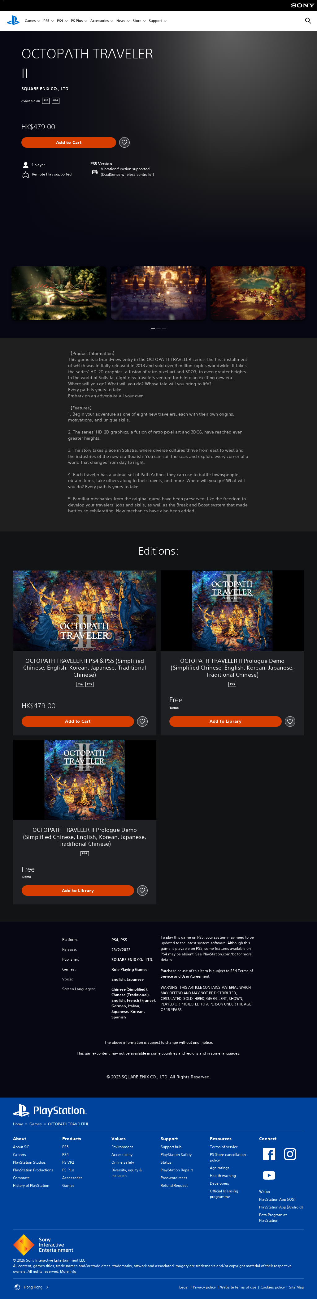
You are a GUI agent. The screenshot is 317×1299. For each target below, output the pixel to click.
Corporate (21, 1177)
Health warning (223, 1175)
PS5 (46, 21)
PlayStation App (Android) (281, 1207)
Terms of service (224, 1146)
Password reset (174, 1177)
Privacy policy (204, 1287)
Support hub (171, 1146)
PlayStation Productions (33, 1170)
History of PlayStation (31, 1185)
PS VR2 (68, 1162)
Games (30, 21)
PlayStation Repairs (177, 1170)
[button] (153, 328)
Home (18, 1124)
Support (155, 21)
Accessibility (121, 1154)
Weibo (264, 1191)
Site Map (296, 1287)
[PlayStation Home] (13, 21)
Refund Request (174, 1185)
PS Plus (77, 21)
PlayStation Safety (176, 1154)
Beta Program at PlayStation (273, 1217)
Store (137, 21)
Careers (19, 1154)
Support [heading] (169, 1138)
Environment (122, 1146)
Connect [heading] (267, 1138)
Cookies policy (273, 1287)
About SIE (21, 1146)
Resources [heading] (221, 1138)
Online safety (122, 1162)
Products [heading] (71, 1138)
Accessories (99, 21)
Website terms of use (238, 1287)
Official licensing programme (224, 1193)
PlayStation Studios (29, 1162)
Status (166, 1162)
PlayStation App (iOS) (277, 1199)
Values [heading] (118, 1138)
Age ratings (219, 1167)
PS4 (60, 21)
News (120, 21)
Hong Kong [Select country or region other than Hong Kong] (31, 1287)
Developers (219, 1183)
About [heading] (19, 1138)
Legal (184, 1287)
